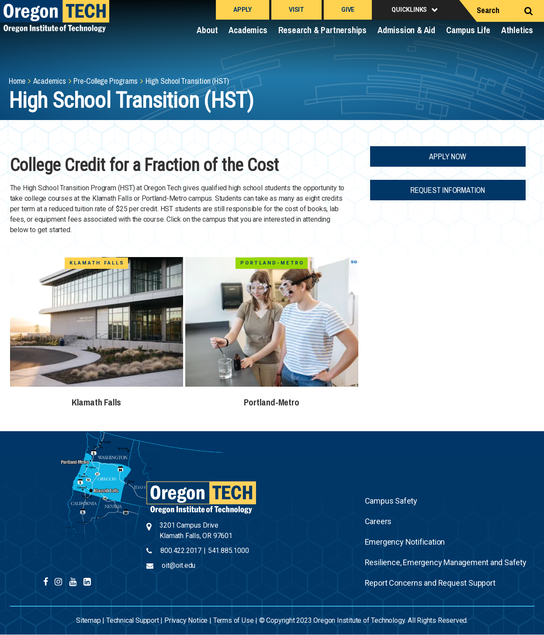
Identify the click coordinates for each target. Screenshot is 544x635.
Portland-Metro (271, 402)
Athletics (517, 30)
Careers (378, 521)
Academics (248, 30)
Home (17, 81)
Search (488, 10)
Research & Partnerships (322, 30)
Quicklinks (409, 9)
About (207, 30)
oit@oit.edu (178, 565)
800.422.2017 (180, 550)
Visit (296, 9)
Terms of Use (233, 620)
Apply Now (447, 156)
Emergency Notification (405, 541)
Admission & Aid (406, 30)
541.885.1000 (228, 550)
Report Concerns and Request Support (430, 582)
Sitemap (88, 620)
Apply (242, 9)
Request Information (447, 190)
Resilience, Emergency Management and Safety (446, 562)
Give (347, 9)
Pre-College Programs (105, 81)
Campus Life (468, 30)
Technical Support (132, 620)
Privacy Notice (186, 620)
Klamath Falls (96, 402)
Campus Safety (391, 500)
